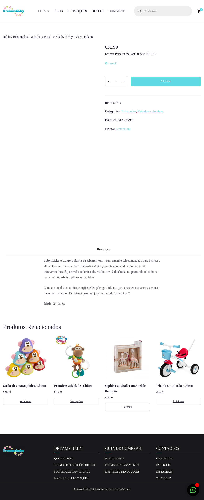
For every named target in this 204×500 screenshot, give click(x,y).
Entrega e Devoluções (122, 471)
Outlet (98, 11)
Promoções (77, 11)
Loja (44, 11)
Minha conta (114, 458)
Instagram (164, 471)
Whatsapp (163, 478)
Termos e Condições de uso (74, 465)
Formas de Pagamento (122, 465)
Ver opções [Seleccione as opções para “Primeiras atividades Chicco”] (76, 401)
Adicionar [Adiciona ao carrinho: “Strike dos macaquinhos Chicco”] (25, 401)
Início (7, 36)
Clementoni (123, 129)
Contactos (118, 11)
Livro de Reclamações (71, 478)
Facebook (163, 465)
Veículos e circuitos (42, 36)
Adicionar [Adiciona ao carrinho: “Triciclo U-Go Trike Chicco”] (178, 401)
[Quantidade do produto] (116, 81)
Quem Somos (63, 458)
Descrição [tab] (103, 249)
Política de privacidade (72, 471)
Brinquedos (20, 36)
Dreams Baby (102, 489)
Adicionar (166, 81)
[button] (48, 11)
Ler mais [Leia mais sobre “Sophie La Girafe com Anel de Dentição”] (127, 406)
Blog (58, 11)
